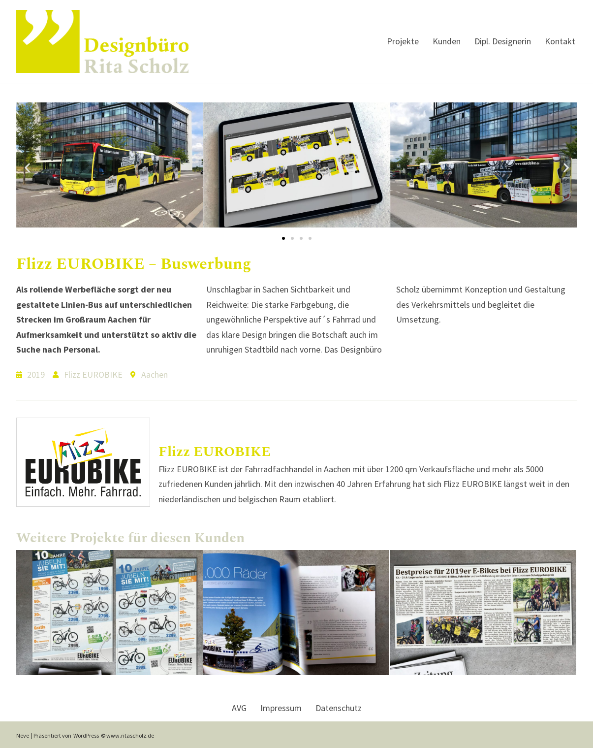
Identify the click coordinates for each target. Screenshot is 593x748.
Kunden (447, 41)
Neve (22, 735)
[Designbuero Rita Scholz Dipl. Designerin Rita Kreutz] (102, 41)
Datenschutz (338, 708)
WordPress (86, 735)
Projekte (403, 41)
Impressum (281, 708)
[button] (27, 167)
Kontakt (560, 41)
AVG (239, 708)
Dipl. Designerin (502, 41)
